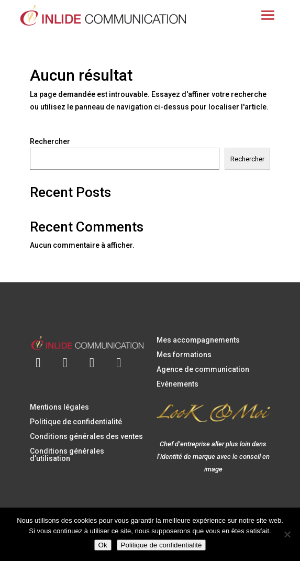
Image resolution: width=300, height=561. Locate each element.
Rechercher (50, 141)
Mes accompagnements (198, 340)
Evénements (177, 384)
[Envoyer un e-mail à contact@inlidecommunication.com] (38, 356)
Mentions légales (59, 407)
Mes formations (184, 354)
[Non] (287, 534)
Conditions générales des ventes (86, 436)
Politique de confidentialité (76, 421)
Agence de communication (203, 369)
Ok (102, 545)
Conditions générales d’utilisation (67, 455)
